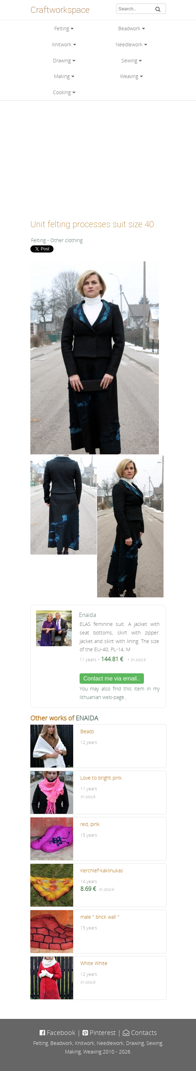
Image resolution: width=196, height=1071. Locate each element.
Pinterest (99, 1032)
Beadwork (129, 28)
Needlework (129, 44)
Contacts (140, 1032)
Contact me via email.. (112, 678)
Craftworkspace (60, 10)
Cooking (62, 92)
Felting (61, 28)
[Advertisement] (98, 157)
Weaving (129, 76)
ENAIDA (87, 718)
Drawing (62, 60)
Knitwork (61, 44)
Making (62, 76)
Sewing (129, 60)
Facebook (57, 1032)
